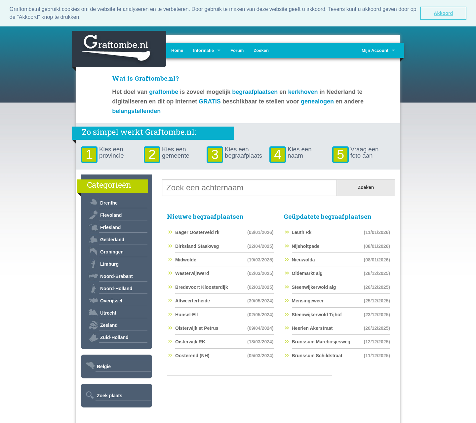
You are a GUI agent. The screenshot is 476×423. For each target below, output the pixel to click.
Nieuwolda (303, 259)
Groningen (112, 250)
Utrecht (108, 312)
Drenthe (109, 202)
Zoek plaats (109, 394)
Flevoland (111, 214)
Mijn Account (375, 49)
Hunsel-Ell (186, 313)
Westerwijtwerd (192, 272)
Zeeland (109, 324)
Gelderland (112, 238)
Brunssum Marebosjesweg (321, 341)
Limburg (109, 263)
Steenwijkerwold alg (314, 286)
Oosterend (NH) (192, 354)
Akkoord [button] (443, 13)
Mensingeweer (308, 300)
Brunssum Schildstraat (317, 354)
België (104, 365)
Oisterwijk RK (190, 341)
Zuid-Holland (114, 336)
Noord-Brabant (116, 275)
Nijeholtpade (306, 245)
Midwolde (185, 259)
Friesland (110, 226)
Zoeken (261, 49)
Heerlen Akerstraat (312, 327)
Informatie (203, 49)
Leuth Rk (302, 231)
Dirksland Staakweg (197, 245)
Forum (237, 49)
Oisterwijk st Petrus (196, 327)
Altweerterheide (192, 300)
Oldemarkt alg (307, 272)
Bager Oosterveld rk (197, 231)
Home (177, 49)
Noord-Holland (116, 287)
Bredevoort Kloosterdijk (201, 286)
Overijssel (111, 299)
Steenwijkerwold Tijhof (317, 313)
